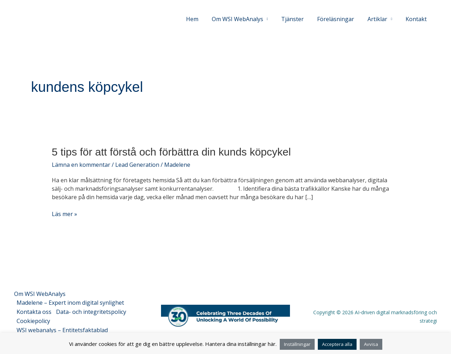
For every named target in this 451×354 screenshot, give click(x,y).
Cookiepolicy (33, 319)
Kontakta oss (34, 310)
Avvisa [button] (371, 344)
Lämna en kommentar (81, 165)
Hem (204, 19)
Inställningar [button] (297, 344)
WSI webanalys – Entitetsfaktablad (62, 327)
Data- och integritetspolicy (92, 310)
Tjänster (300, 19)
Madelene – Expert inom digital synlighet (70, 302)
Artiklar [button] (380, 19)
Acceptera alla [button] (337, 344)
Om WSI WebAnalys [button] (247, 19)
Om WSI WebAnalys (40, 293)
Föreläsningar (340, 19)
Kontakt (417, 19)
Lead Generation (137, 165)
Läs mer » (64, 214)
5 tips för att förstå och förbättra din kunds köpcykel (171, 152)
